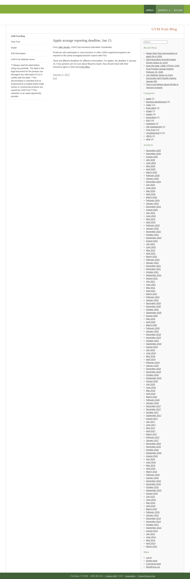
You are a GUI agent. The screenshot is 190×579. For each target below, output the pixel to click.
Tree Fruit (15, 42)
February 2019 (153, 362)
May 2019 (150, 356)
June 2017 (151, 425)
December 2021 (153, 266)
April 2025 (150, 169)
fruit (55, 78)
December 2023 (153, 206)
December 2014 (153, 518)
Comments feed (153, 564)
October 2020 (152, 309)
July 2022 (150, 244)
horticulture (151, 117)
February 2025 (153, 175)
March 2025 (151, 172)
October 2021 (152, 272)
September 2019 (154, 344)
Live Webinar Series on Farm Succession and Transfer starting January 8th (161, 78)
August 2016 (152, 456)
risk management (154, 127)
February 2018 (153, 400)
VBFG (149, 136)
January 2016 (152, 478)
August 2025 (152, 157)
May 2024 (150, 191)
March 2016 (151, 471)
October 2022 (152, 235)
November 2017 (153, 409)
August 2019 (152, 347)
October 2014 (152, 524)
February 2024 (153, 200)
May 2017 (150, 428)
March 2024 (151, 197)
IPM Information (18, 53)
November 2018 (153, 372)
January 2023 (152, 228)
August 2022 (152, 241)
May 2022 (150, 250)
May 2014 (150, 540)
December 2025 (153, 150)
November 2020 (153, 306)
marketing (150, 123)
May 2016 (150, 465)
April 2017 (150, 431)
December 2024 (153, 182)
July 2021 (150, 281)
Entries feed (151, 561)
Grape (14, 47)
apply (150, 10)
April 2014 (150, 543)
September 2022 (154, 238)
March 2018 (151, 397)
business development (156, 102)
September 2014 (154, 528)
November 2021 (153, 269)
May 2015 (150, 503)
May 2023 (150, 219)
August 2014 (152, 531)
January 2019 (152, 365)
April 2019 (150, 359)
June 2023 (151, 216)
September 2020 (154, 312)
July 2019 (150, 350)
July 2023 (150, 213)
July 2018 (150, 384)
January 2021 (152, 300)
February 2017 (153, 437)
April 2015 (150, 506)
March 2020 (151, 325)
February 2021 (153, 297)
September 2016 (154, 453)
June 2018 (151, 387)
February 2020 (153, 328)
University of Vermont (35, 16)
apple (148, 99)
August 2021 (152, 278)
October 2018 (152, 375)
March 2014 (151, 546)
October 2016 (152, 450)
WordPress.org (153, 567)
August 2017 (152, 418)
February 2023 (153, 225)
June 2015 (151, 500)
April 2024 (150, 194)
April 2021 (150, 291)
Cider (148, 105)
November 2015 (153, 484)
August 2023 (152, 210)
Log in (149, 557)
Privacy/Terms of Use (146, 576)
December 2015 (153, 481)
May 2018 (150, 390)
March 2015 (151, 509)
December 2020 (153, 303)
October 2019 (152, 341)
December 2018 (153, 369)
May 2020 (150, 319)
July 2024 (150, 185)
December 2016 (153, 443)
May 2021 (150, 288)
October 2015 (152, 487)
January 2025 (152, 178)
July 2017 (150, 422)
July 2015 (150, 496)
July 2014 (150, 534)
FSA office (85, 67)
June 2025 (151, 163)
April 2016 (150, 468)
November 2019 (153, 337)
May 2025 (150, 166)
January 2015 (152, 515)
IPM (148, 120)
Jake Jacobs (64, 47)
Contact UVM (111, 576)
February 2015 (153, 512)
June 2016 (151, 462)
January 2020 (152, 331)
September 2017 (154, 415)
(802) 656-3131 (97, 576)
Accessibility (130, 576)
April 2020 (150, 322)
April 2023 (150, 222)
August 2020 (152, 316)
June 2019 (151, 353)
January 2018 (152, 403)
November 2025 (153, 153)
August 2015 (152, 493)
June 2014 (151, 537)
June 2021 (151, 284)
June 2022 (151, 247)
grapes (149, 114)
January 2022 (152, 263)
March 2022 (151, 256)
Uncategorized (152, 133)
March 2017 (151, 434)
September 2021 (154, 275)
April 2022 (150, 253)
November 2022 (153, 231)
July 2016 (150, 459)
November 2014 (153, 521)
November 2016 (153, 447)
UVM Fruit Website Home (22, 59)
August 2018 (152, 381)
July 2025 (150, 160)
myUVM (178, 10)
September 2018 (154, 378)
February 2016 (153, 475)
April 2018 (150, 394)
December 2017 (153, 406)
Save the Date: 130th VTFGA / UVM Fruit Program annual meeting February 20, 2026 (162, 69)
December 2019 (153, 334)
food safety (151, 108)
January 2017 (152, 440)
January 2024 (152, 203)
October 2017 (152, 412)
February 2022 (153, 259)
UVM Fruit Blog (18, 36)
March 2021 (151, 294)
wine (148, 139)
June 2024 (151, 188)
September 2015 (154, 490)
